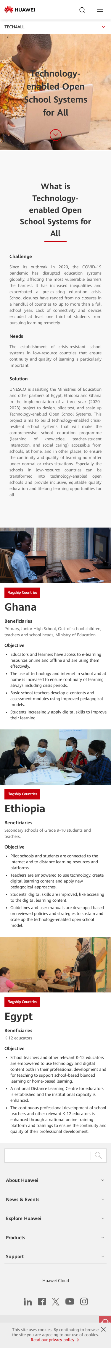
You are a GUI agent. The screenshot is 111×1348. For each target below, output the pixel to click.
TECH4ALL (55, 27)
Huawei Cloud (55, 1280)
